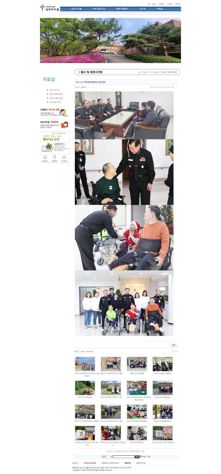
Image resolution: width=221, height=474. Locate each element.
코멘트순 (90, 352)
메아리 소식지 (54, 90)
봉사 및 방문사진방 (56, 94)
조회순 (82, 352)
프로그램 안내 (99, 9)
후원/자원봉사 (122, 9)
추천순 (76, 352)
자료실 (160, 9)
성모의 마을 (76, 9)
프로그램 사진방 (55, 102)
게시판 (142, 9)
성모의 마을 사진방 (56, 98)
